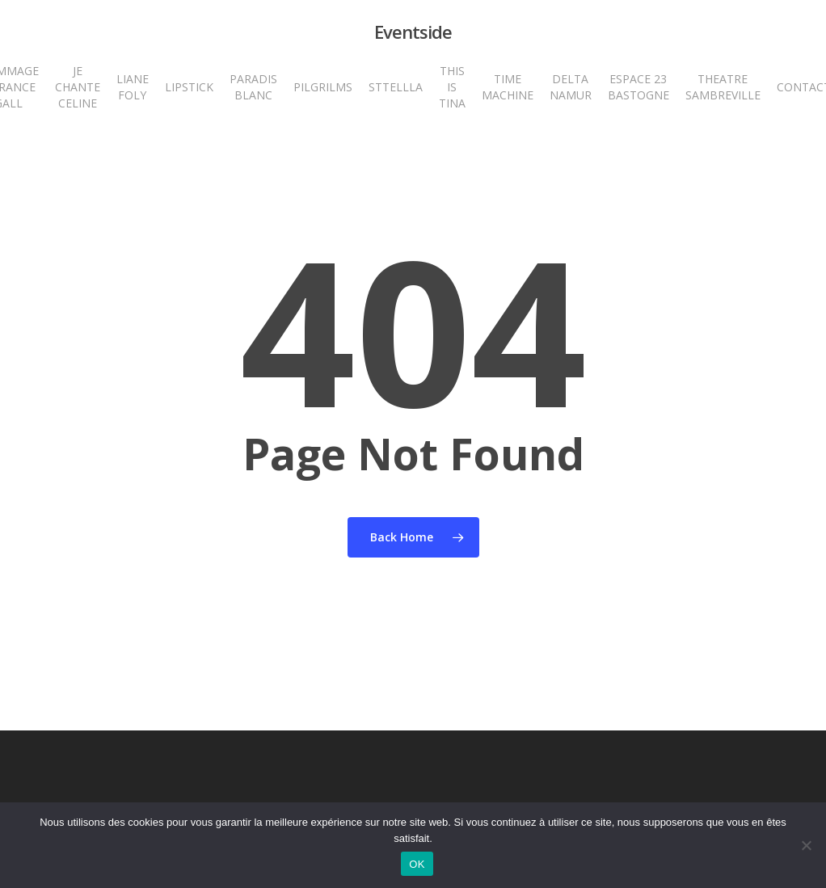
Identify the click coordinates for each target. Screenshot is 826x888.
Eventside (413, 31)
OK (416, 864)
